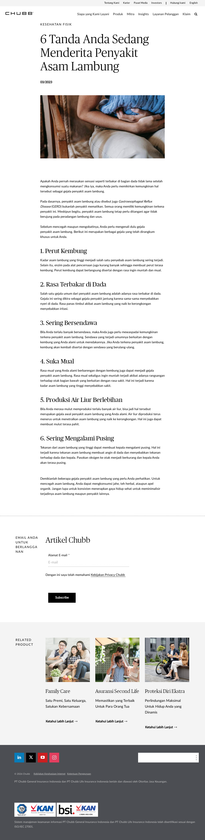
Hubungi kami (177, 3)
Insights (143, 14)
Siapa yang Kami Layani (93, 14)
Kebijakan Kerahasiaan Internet (49, 774)
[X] (31, 757)
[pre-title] (56, 24)
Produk (118, 14)
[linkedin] (19, 757)
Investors (156, 3)
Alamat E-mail (57, 555)
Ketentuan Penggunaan (79, 774)
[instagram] (54, 757)
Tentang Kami (111, 3)
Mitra (130, 14)
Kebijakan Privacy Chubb (108, 574)
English (194, 3)
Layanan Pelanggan (166, 14)
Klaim (186, 14)
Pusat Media (140, 3)
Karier (126, 3)
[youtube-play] (42, 757)
